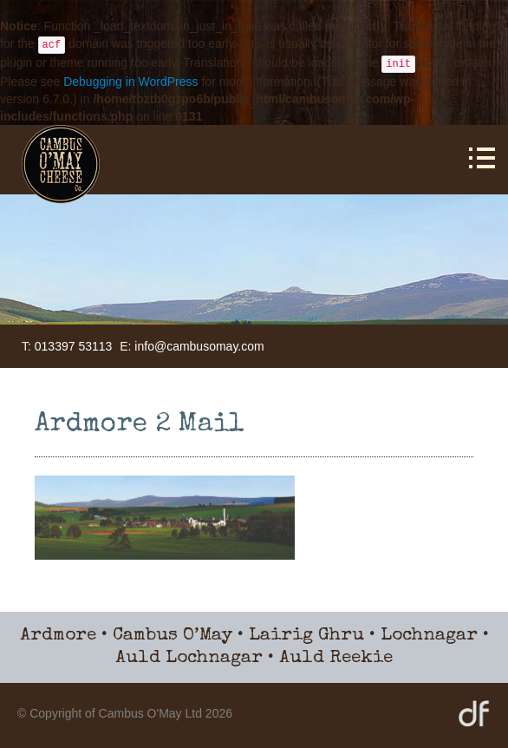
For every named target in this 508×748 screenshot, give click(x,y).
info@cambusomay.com (199, 346)
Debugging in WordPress (130, 82)
